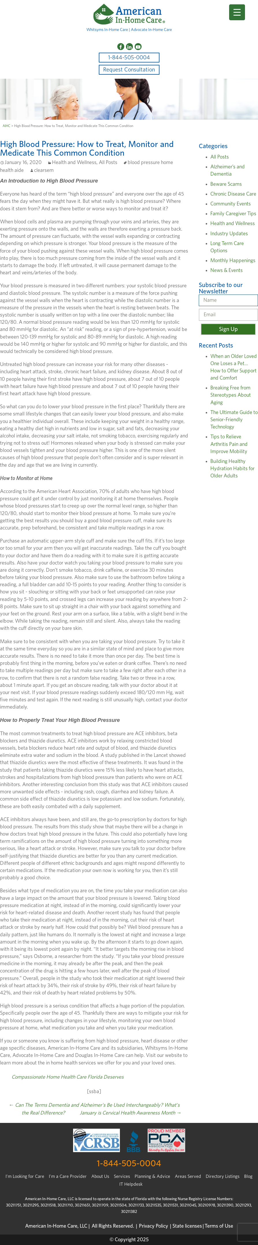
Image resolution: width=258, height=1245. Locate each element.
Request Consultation (129, 70)
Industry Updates (229, 233)
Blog (248, 1176)
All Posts (108, 162)
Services (122, 1176)
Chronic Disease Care (233, 194)
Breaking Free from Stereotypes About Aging (230, 395)
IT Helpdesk (130, 1184)
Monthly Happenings (232, 260)
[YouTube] (138, 46)
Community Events (230, 204)
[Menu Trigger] (237, 12)
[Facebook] (120, 46)
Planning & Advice (152, 1176)
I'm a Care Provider (68, 1176)
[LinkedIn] (129, 46)
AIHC (6, 126)
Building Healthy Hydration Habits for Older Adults (232, 469)
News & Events (226, 270)
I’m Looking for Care (24, 1176)
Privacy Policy (153, 1226)
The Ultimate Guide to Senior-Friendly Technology (234, 420)
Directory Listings (223, 1176)
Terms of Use (219, 1226)
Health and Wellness (74, 162)
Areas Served (188, 1176)
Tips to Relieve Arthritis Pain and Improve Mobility (229, 444)
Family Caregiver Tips (233, 213)
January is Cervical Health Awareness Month (130, 1113)
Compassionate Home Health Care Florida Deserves (68, 1077)
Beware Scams (226, 184)
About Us (100, 1176)
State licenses (187, 1226)
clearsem (44, 170)
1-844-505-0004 (129, 57)
